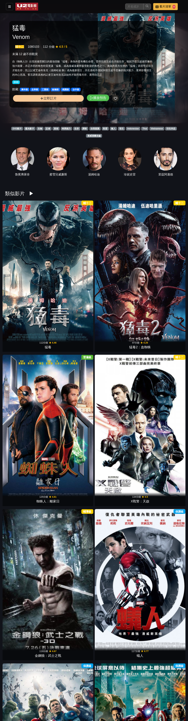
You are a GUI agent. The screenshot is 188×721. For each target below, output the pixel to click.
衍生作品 (171, 128)
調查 (84, 128)
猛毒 (17, 244)
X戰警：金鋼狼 (171, 459)
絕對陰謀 (78, 351)
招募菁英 (90, 706)
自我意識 (95, 128)
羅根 (48, 405)
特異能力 (66, 128)
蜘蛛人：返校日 (17, 405)
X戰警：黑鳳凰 (109, 351)
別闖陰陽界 (17, 621)
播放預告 (66, 107)
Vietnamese (157, 128)
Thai (145, 128)
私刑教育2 (109, 298)
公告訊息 (144, 699)
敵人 (113, 128)
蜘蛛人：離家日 (78, 244)
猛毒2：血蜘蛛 (48, 244)
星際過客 (78, 675)
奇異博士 (78, 405)
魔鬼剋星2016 (140, 298)
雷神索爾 (139, 459)
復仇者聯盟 (48, 298)
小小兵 (109, 513)
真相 (56, 128)
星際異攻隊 (170, 405)
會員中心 (126, 706)
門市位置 (126, 699)
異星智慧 (139, 621)
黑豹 (170, 351)
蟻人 (170, 244)
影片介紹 (90, 699)
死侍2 (140, 351)
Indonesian (133, 128)
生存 (76, 128)
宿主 (121, 128)
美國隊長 (109, 459)
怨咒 (140, 513)
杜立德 (48, 351)
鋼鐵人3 (79, 459)
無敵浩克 (78, 298)
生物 (40, 128)
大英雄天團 (140, 405)
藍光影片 (29, 128)
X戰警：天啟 (109, 244)
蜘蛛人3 (17, 513)
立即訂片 (33, 108)
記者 (48, 128)
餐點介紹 (108, 699)
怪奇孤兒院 (109, 675)
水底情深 (78, 567)
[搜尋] (134, 6)
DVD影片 (17, 128)
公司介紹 (108, 706)
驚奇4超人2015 (109, 405)
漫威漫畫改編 (94, 136)
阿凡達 (18, 351)
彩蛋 (105, 128)
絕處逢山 (170, 567)
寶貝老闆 (78, 621)
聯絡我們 (161, 699)
